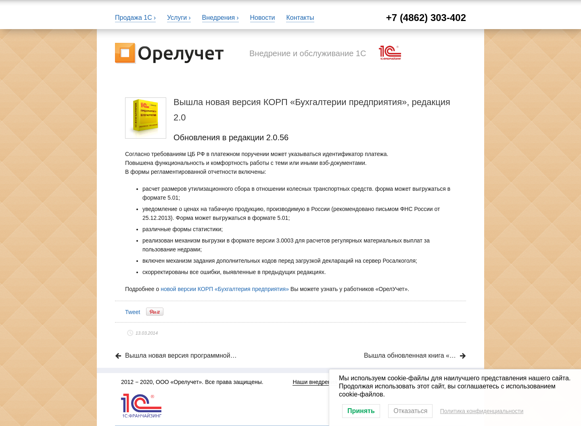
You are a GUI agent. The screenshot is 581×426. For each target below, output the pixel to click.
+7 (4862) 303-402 (426, 17)
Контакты (300, 17)
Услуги (177, 17)
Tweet (132, 312)
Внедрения (218, 17)
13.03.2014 (147, 333)
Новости (262, 17)
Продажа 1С (133, 17)
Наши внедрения (315, 382)
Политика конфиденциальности (482, 411)
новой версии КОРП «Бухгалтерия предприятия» (225, 289)
